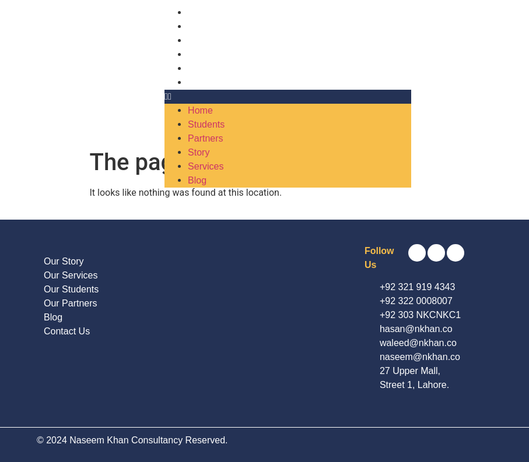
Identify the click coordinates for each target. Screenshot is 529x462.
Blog (197, 82)
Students (206, 26)
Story (198, 54)
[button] (287, 97)
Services (205, 68)
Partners (205, 40)
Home (200, 12)
